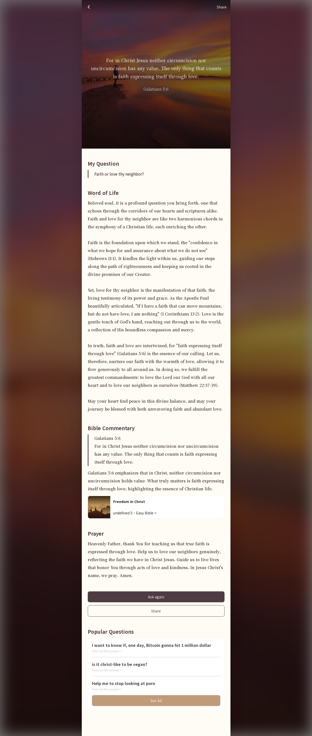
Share (156, 610)
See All (156, 700)
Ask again (156, 596)
